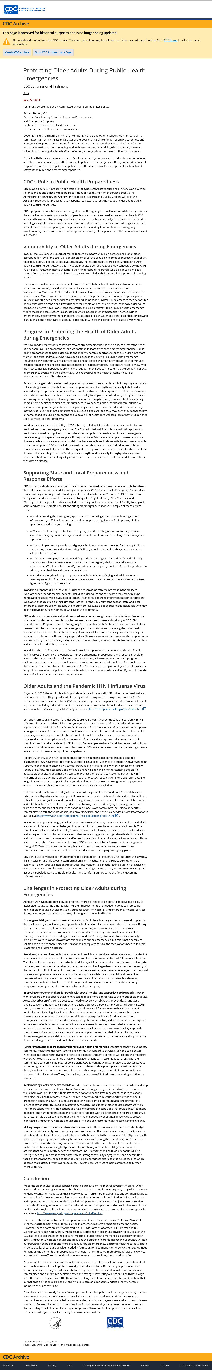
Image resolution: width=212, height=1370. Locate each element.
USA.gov (164, 1365)
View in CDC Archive (17, 52)
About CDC (8, 1365)
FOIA (69, 1365)
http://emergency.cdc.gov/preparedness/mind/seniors (70, 1213)
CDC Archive (16, 23)
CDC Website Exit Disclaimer (194, 1365)
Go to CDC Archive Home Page (53, 52)
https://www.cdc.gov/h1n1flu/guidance (60, 709)
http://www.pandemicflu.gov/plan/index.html (117, 709)
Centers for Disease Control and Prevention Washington (61, 1344)
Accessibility (31, 1365)
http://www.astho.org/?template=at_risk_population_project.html (77, 816)
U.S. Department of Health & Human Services (106, 1365)
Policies (145, 1365)
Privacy (52, 1365)
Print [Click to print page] (26, 93)
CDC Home (170, 40)
